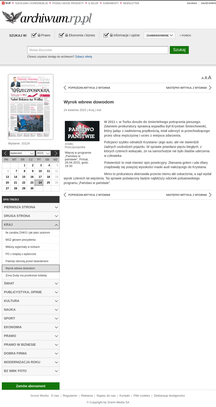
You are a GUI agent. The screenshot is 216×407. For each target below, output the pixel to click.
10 (40, 171)
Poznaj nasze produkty (68, 3)
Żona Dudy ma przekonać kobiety (26, 275)
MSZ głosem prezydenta (21, 239)
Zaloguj (192, 3)
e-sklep (93, 3)
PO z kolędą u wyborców (21, 254)
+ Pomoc (185, 35)
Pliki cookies (142, 395)
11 (48, 171)
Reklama (87, 395)
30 (31, 188)
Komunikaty (111, 3)
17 (40, 177)
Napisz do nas (106, 395)
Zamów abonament (30, 386)
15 (23, 177)
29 (23, 188)
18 (48, 177)
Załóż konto (208, 3)
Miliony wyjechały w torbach (23, 247)
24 (40, 182)
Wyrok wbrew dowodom (20, 268)
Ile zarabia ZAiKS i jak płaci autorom (28, 232)
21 (15, 182)
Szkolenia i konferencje (31, 3)
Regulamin (70, 395)
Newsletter (131, 3)
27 (7, 188)
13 (7, 177)
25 (48, 182)
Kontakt (125, 395)
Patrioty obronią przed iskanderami (27, 261)
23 (31, 182)
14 (15, 177)
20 (7, 182)
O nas (55, 395)
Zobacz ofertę (83, 56)
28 (15, 188)
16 (31, 177)
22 (23, 182)
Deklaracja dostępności (169, 395)
